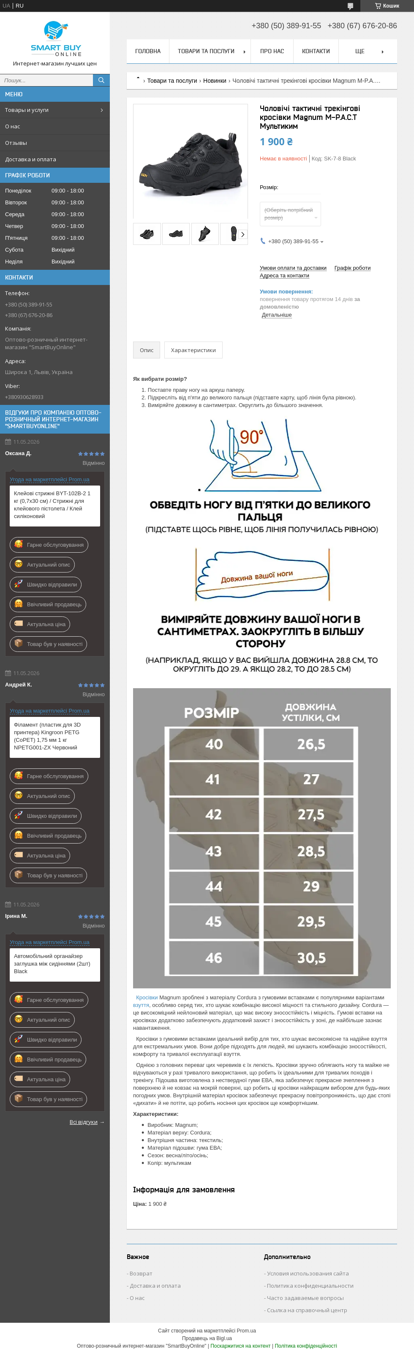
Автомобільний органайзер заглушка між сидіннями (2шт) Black (52, 963)
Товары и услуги (27, 110)
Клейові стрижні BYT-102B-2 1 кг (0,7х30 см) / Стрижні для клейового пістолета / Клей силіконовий (52, 504)
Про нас (272, 51)
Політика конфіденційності (306, 1346)
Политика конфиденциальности (310, 1285)
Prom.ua (246, 1331)
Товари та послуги (206, 51)
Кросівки (147, 997)
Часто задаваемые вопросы (305, 1298)
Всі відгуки (84, 1122)
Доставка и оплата (30, 159)
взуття (141, 1005)
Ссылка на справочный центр (307, 1310)
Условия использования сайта (308, 1273)
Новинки (214, 80)
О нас (12, 126)
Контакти (316, 51)
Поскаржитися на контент (240, 1346)
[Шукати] (101, 80)
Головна (148, 51)
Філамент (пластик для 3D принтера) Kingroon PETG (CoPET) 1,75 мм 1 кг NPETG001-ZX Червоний (47, 736)
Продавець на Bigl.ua (207, 1338)
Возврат (141, 1273)
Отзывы (16, 143)
